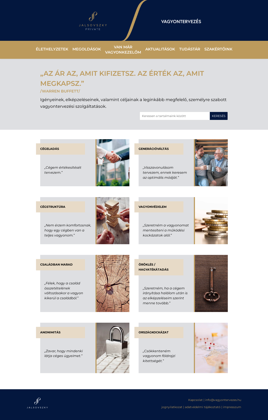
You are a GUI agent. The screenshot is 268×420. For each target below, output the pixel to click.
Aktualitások (160, 49)
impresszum (232, 407)
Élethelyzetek (52, 49)
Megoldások (86, 49)
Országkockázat (154, 332)
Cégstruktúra (52, 207)
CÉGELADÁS (49, 149)
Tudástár (189, 49)
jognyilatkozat (171, 407)
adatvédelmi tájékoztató (202, 407)
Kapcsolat (196, 400)
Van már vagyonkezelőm (123, 50)
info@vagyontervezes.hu (223, 400)
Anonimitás (50, 332)
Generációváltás (154, 149)
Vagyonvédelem (152, 207)
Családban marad (56, 264)
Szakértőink (218, 49)
